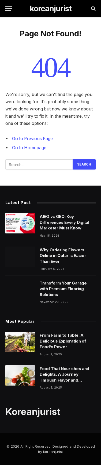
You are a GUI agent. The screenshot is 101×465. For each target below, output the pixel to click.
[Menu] (8, 9)
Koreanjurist (53, 451)
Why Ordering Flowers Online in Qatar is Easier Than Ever (63, 255)
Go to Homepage (29, 147)
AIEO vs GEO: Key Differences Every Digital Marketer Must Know (64, 222)
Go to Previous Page (32, 138)
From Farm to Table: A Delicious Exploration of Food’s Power (63, 341)
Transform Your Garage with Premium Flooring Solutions (63, 288)
